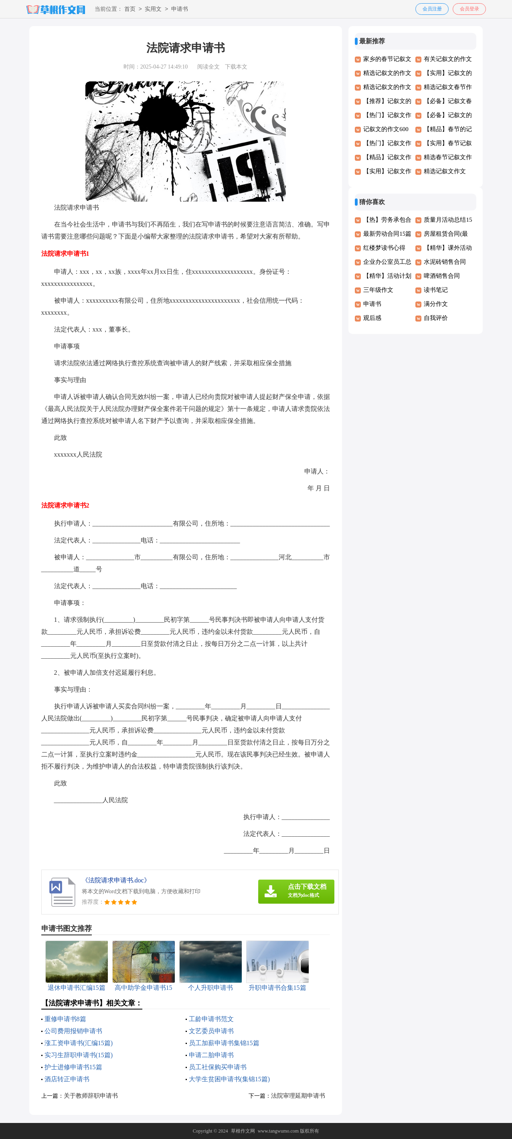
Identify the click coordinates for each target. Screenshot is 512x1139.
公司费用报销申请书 (73, 1031)
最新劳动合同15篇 (387, 234)
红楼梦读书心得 (384, 248)
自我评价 (436, 318)
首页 (130, 9)
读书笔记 (436, 290)
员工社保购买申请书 (218, 1067)
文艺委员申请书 (211, 1031)
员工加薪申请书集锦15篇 (224, 1043)
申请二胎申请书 (211, 1055)
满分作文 (436, 304)
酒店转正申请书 (67, 1079)
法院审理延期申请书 (298, 1095)
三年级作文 (378, 290)
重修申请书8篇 (65, 1019)
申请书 (179, 9)
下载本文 (236, 67)
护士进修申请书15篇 (73, 1067)
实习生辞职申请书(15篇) (79, 1055)
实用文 (153, 9)
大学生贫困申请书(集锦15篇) (229, 1079)
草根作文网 (243, 1131)
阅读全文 (208, 67)
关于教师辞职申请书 (91, 1095)
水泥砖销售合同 (445, 262)
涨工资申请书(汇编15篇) (79, 1043)
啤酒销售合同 (442, 276)
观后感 (372, 318)
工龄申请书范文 (211, 1019)
